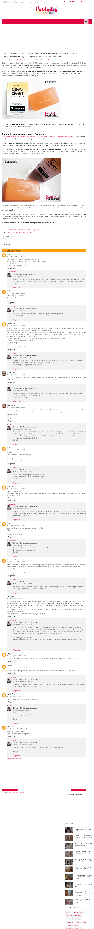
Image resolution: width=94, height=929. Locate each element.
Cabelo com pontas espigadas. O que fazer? (83, 125)
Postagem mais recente (10, 845)
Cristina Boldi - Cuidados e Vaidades (25, 297)
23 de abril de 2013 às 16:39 (22, 545)
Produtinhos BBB (81, 179)
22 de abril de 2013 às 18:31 (17, 564)
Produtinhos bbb (36, 880)
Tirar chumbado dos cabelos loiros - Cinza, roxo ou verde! (83, 117)
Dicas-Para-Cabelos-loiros (73, 173)
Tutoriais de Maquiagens (73, 198)
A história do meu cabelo (73, 208)
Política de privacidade (10, 2)
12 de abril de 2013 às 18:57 (22, 391)
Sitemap (22, 2)
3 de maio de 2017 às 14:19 (17, 752)
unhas (68, 169)
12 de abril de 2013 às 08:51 (17, 320)
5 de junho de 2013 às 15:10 (17, 601)
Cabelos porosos (71, 189)
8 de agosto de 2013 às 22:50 (23, 670)
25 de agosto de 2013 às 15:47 (23, 737)
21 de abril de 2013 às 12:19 (17, 526)
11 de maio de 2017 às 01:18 (22, 765)
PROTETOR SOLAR (82, 195)
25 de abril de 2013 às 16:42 (22, 584)
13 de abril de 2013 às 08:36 (17, 409)
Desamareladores (36, 860)
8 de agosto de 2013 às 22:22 (17, 642)
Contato (30, 2)
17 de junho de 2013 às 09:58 (23, 625)
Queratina (81, 189)
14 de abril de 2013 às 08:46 (17, 442)
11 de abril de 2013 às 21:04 (17, 279)
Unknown (10, 277)
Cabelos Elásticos (71, 192)
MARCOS (10, 782)
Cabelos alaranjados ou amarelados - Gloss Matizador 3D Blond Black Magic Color (83, 150)
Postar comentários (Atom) (17, 848)
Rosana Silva (11, 350)
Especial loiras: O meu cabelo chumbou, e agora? (83, 101)
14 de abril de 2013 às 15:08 (22, 509)
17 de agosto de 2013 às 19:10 (18, 707)
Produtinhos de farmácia (38, 877)
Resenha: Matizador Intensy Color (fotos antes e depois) (83, 109)
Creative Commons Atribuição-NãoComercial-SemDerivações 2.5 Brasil (47, 912)
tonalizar (82, 201)
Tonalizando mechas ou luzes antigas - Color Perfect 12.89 (83, 86)
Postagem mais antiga (55, 845)
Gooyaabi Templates (24, 926)
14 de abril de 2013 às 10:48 (17, 487)
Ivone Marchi (11, 407)
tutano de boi (84, 205)
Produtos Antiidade (72, 205)
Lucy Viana (11, 440)
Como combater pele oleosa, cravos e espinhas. (23, 252)
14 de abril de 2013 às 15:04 (22, 425)
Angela (9, 705)
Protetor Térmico (83, 192)
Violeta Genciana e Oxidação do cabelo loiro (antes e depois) (83, 133)
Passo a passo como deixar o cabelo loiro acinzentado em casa (83, 141)
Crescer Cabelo (70, 195)
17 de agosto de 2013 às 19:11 (18, 721)
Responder (11, 291)
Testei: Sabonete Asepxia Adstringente (20, 254)
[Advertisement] (47, 37)
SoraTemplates (10, 926)
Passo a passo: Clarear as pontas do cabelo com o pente (83, 157)
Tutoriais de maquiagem (38, 890)
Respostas (12, 294)
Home (5, 52)
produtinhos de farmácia (73, 185)
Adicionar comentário (14, 814)
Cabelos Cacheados (72, 182)
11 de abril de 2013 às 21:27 (22, 299)
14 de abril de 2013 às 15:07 (22, 464)
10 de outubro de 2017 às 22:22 (23, 800)
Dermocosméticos (14, 52)
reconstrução (70, 176)
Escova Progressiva (71, 201)
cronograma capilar (78, 169)
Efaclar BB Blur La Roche (38, 894)
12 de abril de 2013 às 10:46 (17, 352)
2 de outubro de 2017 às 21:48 (18, 784)
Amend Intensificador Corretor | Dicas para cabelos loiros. (83, 94)
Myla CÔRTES (11, 750)
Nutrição (78, 176)
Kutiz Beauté (70, 179)
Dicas (23, 52)
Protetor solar (35, 897)
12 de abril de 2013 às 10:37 (22, 338)
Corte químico (35, 863)
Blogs (36, 2)
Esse (5, 150)
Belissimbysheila (13, 599)
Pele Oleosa (30, 52)
